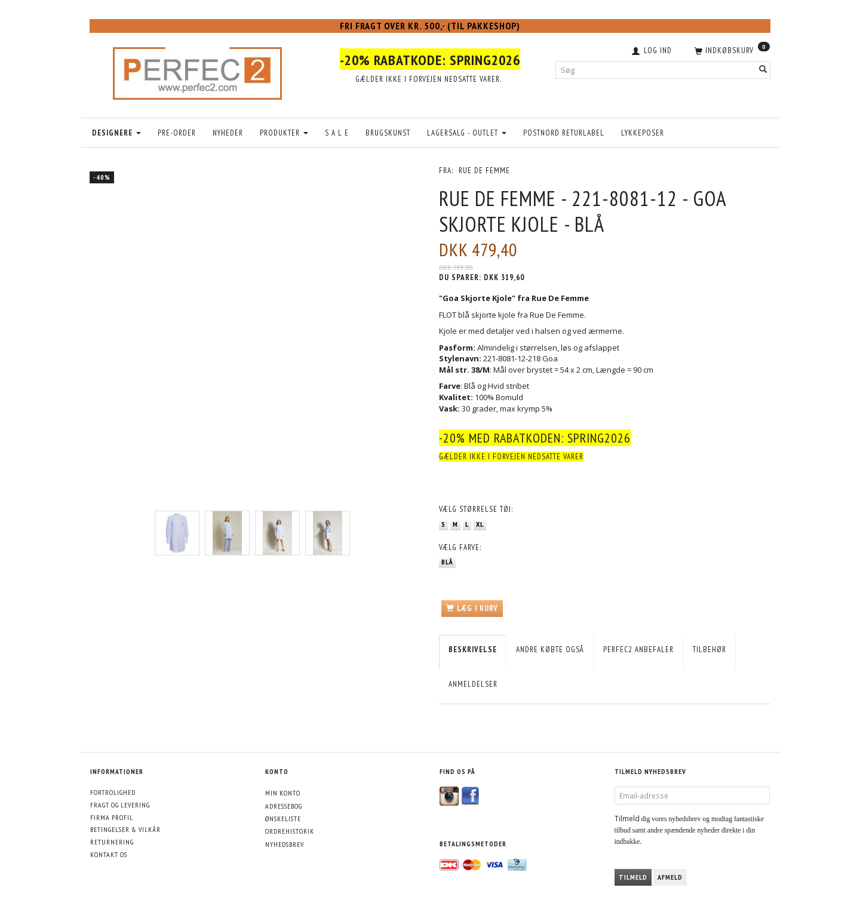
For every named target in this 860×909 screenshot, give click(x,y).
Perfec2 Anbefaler (638, 649)
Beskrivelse (473, 649)
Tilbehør (709, 649)
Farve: (460, 547)
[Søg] (763, 69)
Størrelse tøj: (476, 509)
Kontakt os (108, 854)
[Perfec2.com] (197, 70)
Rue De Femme (484, 170)
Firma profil (111, 817)
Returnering (112, 841)
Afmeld (670, 877)
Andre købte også (550, 649)
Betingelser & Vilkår (125, 829)
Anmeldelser (473, 684)
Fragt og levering (120, 804)
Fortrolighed (113, 792)
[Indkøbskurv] (731, 49)
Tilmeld (633, 877)
